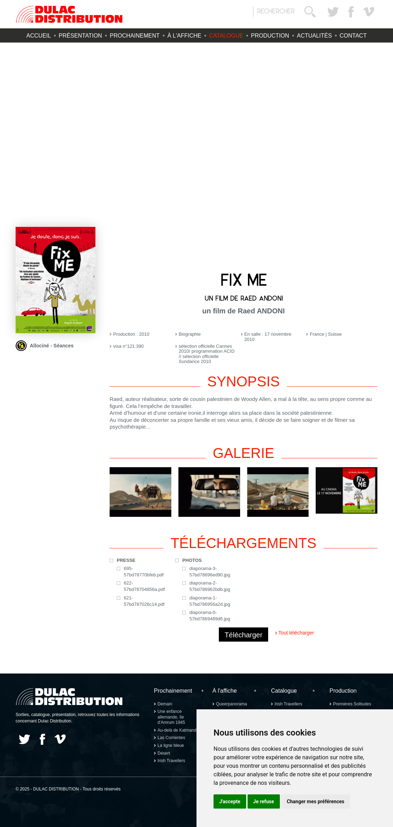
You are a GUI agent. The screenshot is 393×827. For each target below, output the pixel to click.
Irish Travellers (171, 760)
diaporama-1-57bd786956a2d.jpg (209, 601)
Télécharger (243, 635)
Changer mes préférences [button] (315, 801)
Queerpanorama (231, 704)
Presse (126, 560)
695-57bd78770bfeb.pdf (144, 571)
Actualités (314, 36)
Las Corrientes (171, 737)
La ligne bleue (170, 745)
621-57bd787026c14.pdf (144, 601)
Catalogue (226, 36)
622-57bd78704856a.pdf (144, 586)
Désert (163, 753)
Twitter (333, 12)
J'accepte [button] (229, 801)
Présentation (80, 36)
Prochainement (135, 36)
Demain (164, 704)
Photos (192, 560)
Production (270, 36)
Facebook (351, 12)
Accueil (38, 36)
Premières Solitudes (352, 704)
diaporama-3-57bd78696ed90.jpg (209, 571)
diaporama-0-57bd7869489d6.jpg (209, 615)
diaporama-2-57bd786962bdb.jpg (209, 586)
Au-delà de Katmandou (179, 730)
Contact (353, 36)
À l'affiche (184, 36)
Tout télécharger (296, 633)
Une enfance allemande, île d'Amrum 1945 (171, 717)
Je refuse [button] (263, 801)
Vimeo (368, 12)
